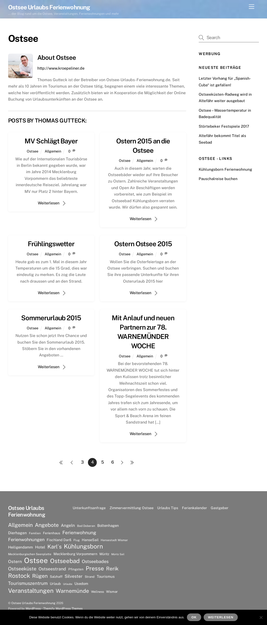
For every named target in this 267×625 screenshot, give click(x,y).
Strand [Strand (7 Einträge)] (90, 577)
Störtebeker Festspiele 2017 (224, 126)
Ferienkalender (194, 508)
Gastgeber (219, 508)
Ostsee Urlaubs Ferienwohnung (33, 603)
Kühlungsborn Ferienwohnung (225, 169)
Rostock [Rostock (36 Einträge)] (19, 575)
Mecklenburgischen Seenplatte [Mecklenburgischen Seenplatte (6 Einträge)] (29, 554)
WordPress (33, 608)
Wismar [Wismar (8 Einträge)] (112, 592)
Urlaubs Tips (167, 508)
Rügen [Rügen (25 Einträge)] (40, 576)
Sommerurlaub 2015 (51, 318)
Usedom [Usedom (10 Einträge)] (81, 583)
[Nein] (260, 617)
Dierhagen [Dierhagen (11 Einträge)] (17, 533)
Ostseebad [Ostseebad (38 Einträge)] (65, 561)
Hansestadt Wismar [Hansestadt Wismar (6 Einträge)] (114, 540)
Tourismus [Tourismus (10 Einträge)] (106, 576)
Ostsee (32, 151)
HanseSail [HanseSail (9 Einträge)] (90, 540)
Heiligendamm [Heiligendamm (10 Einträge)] (20, 547)
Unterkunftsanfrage (89, 508)
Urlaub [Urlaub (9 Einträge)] (55, 583)
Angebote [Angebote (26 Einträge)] (47, 525)
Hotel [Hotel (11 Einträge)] (40, 547)
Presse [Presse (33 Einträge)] (95, 568)
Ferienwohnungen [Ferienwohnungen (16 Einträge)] (26, 539)
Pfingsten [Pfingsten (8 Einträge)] (76, 569)
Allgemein (53, 151)
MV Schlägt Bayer (51, 141)
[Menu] (251, 7)
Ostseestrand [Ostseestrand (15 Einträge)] (52, 568)
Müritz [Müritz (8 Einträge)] (104, 554)
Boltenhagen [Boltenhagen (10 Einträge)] (108, 525)
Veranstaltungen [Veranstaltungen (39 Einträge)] (31, 590)
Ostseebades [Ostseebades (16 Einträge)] (95, 561)
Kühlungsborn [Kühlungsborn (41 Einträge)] (83, 546)
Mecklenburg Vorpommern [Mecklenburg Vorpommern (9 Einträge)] (75, 554)
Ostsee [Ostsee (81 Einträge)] (36, 560)
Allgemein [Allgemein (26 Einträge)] (20, 525)
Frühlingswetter (51, 244)
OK (194, 617)
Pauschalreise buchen (218, 179)
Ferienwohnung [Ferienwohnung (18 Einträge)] (79, 532)
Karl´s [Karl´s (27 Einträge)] (54, 546)
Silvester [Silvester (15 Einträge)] (74, 576)
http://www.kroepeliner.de (60, 68)
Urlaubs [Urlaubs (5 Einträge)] (67, 583)
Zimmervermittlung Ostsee (132, 508)
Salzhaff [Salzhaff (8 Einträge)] (56, 577)
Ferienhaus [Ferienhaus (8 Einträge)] (51, 533)
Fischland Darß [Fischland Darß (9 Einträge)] (59, 540)
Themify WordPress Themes (63, 608)
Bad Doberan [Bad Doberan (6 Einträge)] (86, 526)
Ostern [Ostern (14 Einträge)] (15, 561)
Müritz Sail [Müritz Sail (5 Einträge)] (117, 554)
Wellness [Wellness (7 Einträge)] (97, 592)
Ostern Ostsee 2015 (143, 244)
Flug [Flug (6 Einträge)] (76, 540)
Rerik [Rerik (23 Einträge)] (112, 568)
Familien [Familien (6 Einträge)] (35, 533)
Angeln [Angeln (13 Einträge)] (68, 525)
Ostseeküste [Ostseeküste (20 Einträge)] (22, 568)
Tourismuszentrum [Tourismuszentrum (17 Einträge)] (28, 583)
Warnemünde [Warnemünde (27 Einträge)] (72, 591)
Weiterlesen (48, 203)
